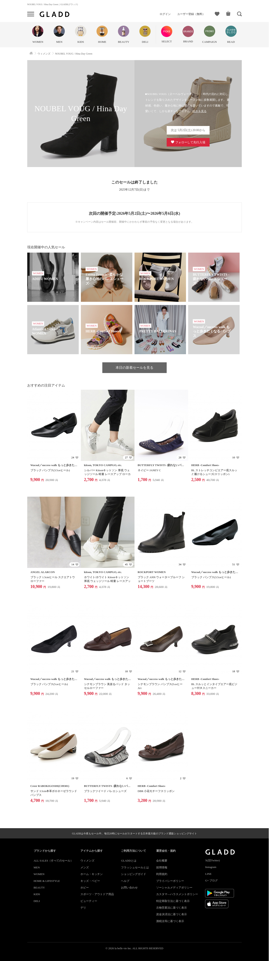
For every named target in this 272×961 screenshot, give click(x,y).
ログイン (165, 14)
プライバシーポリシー (170, 881)
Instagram (210, 867)
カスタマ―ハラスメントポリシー (177, 894)
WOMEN (39, 874)
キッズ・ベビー (90, 881)
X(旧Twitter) (212, 860)
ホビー (84, 887)
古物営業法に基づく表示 (171, 907)
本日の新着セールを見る (134, 367)
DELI (37, 901)
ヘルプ (125, 881)
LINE (208, 873)
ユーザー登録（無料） (191, 14)
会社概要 (161, 860)
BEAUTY (39, 887)
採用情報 (161, 867)
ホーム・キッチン (91, 874)
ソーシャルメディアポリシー (174, 887)
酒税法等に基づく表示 (170, 921)
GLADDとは (128, 860)
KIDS (37, 894)
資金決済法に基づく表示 (171, 914)
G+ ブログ (211, 880)
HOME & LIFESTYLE (47, 881)
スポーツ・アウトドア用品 (97, 894)
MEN (37, 867)
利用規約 (161, 874)
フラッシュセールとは (135, 867)
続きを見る (200, 111)
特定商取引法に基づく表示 (173, 901)
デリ (83, 907)
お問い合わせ (129, 887)
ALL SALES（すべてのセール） (53, 860)
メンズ (84, 867)
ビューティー (88, 901)
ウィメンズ (87, 860)
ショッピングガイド (133, 874)
